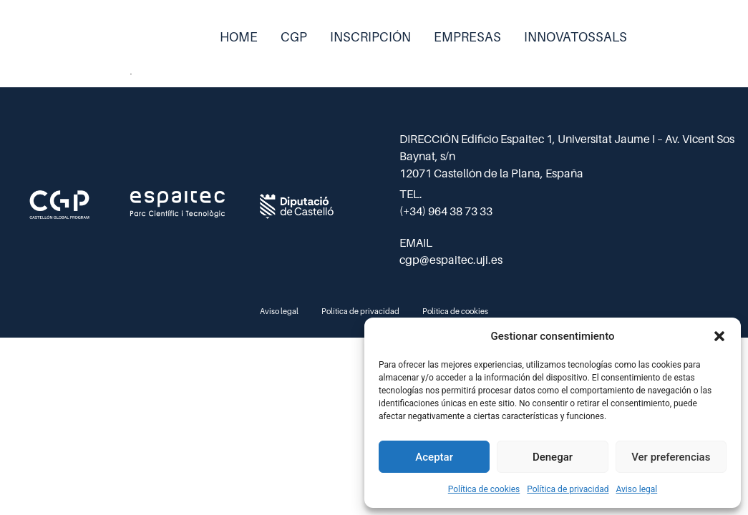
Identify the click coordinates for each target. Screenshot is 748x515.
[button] (719, 336)
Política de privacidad (567, 489)
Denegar (553, 457)
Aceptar (434, 457)
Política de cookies (484, 489)
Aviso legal (636, 489)
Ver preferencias (670, 457)
